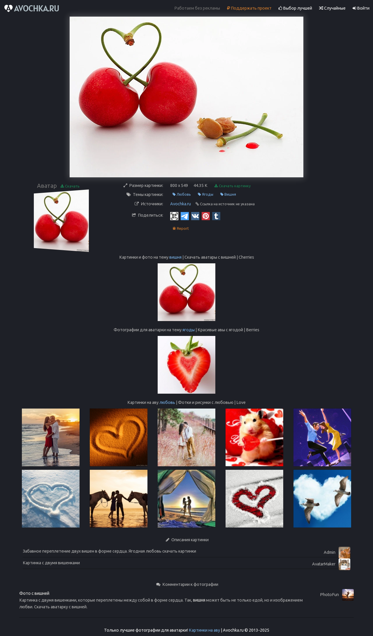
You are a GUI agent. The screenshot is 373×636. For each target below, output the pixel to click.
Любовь (182, 194)
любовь (167, 402)
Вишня (228, 194)
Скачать (70, 186)
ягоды (188, 329)
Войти (361, 8)
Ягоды (205, 194)
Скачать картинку (232, 186)
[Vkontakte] (195, 215)
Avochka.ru (180, 204)
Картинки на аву (204, 630)
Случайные (332, 8)
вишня (175, 257)
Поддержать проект (249, 8)
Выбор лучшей (295, 8)
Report (181, 228)
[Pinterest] (206, 215)
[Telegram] (185, 215)
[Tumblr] (216, 215)
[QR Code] (174, 215)
